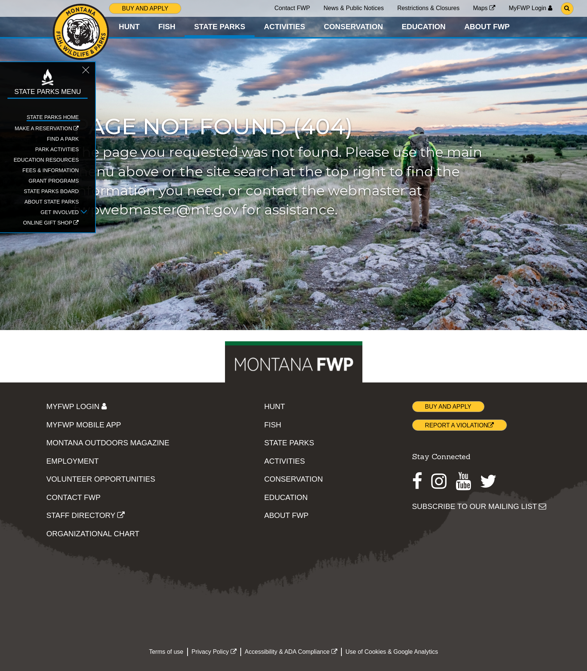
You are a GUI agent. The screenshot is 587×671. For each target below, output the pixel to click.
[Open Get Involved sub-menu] (81, 212)
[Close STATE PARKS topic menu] (83, 71)
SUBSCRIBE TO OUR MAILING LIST (479, 506)
